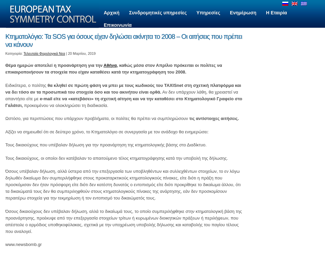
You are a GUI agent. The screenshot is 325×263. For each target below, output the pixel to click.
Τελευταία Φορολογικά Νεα (44, 53)
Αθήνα (110, 65)
